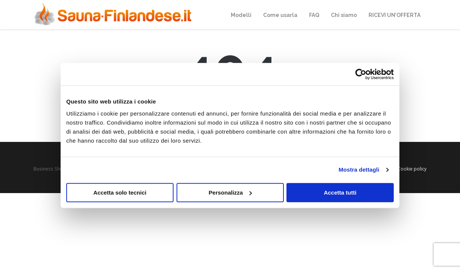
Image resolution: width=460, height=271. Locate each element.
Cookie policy (412, 169)
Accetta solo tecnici (119, 192)
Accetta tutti (340, 192)
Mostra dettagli (358, 169)
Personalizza (230, 192)
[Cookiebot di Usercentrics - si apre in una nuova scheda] (361, 74)
